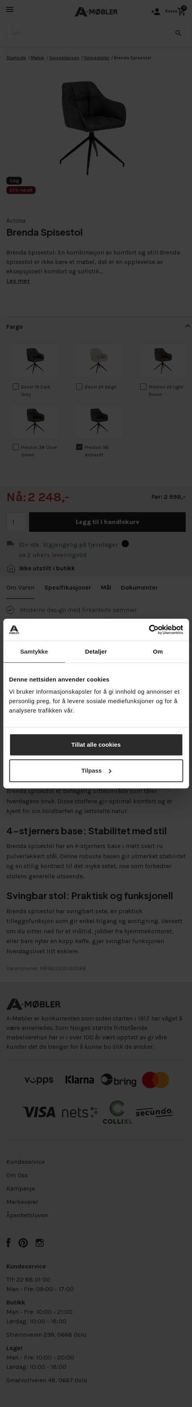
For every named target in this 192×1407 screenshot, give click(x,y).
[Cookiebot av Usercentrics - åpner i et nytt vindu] (148, 630)
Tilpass (96, 770)
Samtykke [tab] (34, 651)
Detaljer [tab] (96, 651)
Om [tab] (158, 651)
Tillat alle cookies (96, 744)
